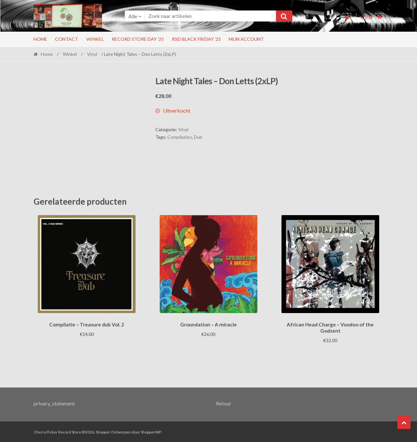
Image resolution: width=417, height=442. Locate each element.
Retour (223, 402)
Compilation (179, 137)
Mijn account (246, 39)
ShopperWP (151, 431)
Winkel (95, 39)
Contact (66, 39)
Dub (198, 137)
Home (40, 39)
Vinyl (92, 54)
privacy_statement (54, 402)
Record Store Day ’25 (138, 39)
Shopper (103, 431)
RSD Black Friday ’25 (196, 39)
